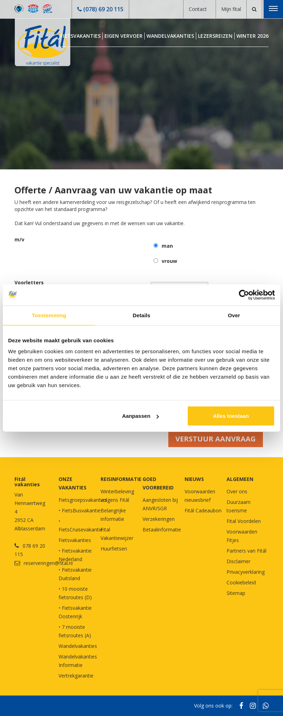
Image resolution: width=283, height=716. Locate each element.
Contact (198, 9)
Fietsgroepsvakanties (83, 500)
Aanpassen (140, 416)
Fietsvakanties (80, 35)
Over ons (237, 491)
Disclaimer (239, 561)
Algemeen (240, 479)
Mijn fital (231, 9)
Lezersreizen (215, 35)
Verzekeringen (159, 519)
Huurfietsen (114, 548)
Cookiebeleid (241, 582)
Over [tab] (234, 315)
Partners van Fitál (246, 550)
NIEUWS (194, 479)
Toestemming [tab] (49, 315)
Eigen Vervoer (123, 35)
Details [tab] (141, 315)
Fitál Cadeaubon (203, 510)
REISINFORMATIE (121, 479)
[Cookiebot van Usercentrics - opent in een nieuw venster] (244, 294)
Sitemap (236, 593)
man (167, 245)
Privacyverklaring (246, 571)
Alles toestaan (231, 416)
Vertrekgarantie (76, 675)
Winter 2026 (252, 35)
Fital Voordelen (244, 521)
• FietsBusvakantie (80, 510)
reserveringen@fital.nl (48, 563)
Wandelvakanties (170, 35)
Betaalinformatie (162, 529)
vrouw (169, 261)
